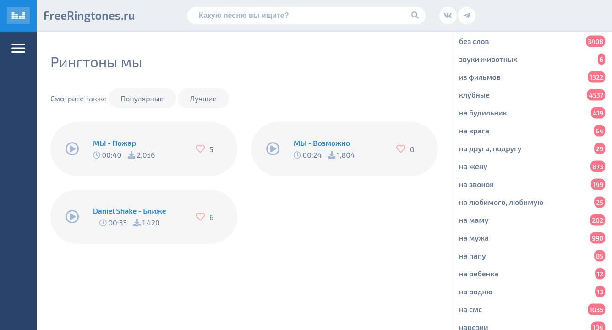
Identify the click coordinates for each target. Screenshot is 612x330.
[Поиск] (306, 15)
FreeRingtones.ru (89, 15)
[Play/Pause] (72, 149)
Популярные (142, 98)
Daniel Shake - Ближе (129, 210)
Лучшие (203, 98)
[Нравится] (202, 149)
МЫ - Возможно (322, 142)
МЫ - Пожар (114, 142)
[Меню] (18, 48)
